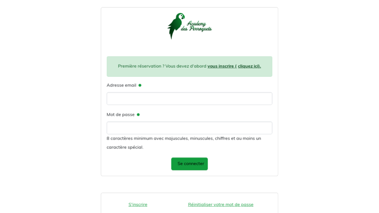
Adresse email (122, 86)
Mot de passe (122, 115)
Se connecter (191, 163)
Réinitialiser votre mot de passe (220, 203)
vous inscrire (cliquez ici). (233, 67)
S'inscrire (139, 203)
